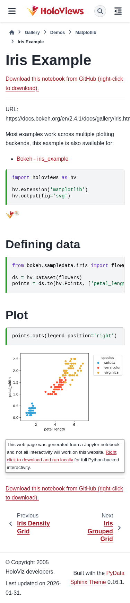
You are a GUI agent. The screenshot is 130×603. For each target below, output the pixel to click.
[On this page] (118, 11)
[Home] (11, 32)
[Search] (100, 11)
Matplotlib (85, 32)
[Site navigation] (12, 11)
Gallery (32, 32)
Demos (57, 32)
